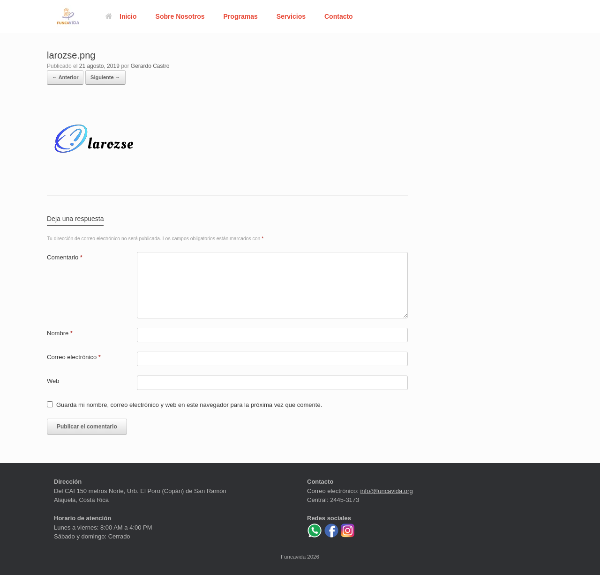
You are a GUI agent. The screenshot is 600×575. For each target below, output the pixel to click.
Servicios (291, 16)
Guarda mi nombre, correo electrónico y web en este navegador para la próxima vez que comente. (189, 404)
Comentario (64, 257)
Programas (241, 16)
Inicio (121, 16)
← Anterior (65, 77)
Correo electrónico (74, 357)
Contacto (338, 16)
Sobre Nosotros (180, 16)
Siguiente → (105, 77)
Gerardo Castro (150, 66)
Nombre (60, 333)
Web (53, 380)
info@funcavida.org (386, 490)
